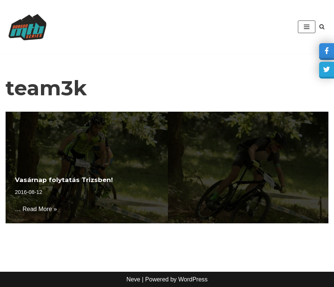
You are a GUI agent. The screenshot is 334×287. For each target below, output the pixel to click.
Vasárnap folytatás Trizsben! (64, 180)
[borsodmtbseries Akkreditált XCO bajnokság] (28, 26)
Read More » (39, 209)
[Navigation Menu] (306, 26)
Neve (133, 279)
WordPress (193, 279)
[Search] (322, 26)
